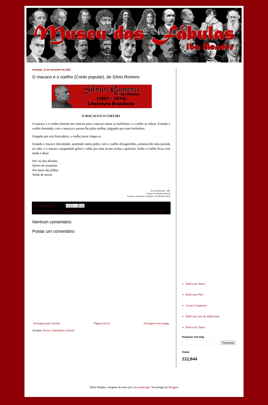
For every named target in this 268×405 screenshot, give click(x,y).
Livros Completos (196, 305)
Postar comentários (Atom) (59, 330)
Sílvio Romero (115, 211)
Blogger (173, 387)
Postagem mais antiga (156, 323)
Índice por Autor (195, 283)
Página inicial (102, 323)
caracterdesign (141, 387)
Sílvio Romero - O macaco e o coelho (145, 211)
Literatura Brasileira (72, 211)
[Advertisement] (211, 171)
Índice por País (194, 294)
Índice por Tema (195, 327)
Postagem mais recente (46, 323)
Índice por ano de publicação (202, 316)
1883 (50, 211)
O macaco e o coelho (96, 211)
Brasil (57, 211)
